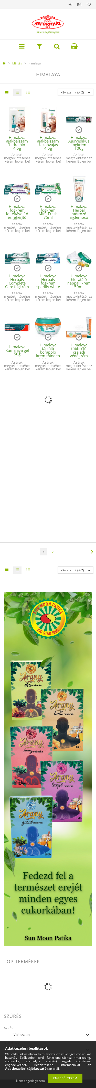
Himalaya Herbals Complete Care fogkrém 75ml (17, 283)
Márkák (17, 63)
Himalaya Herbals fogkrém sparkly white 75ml (48, 283)
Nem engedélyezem (30, 1080)
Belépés (70, 4)
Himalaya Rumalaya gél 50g (17, 350)
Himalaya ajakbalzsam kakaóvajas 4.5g (48, 143)
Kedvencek (89, 4)
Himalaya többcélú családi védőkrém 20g (79, 352)
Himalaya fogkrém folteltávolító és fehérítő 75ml (17, 214)
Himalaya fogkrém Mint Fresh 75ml (48, 212)
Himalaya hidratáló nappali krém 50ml (79, 281)
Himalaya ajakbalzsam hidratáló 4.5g (17, 143)
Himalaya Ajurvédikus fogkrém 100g (78, 143)
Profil (79, 4)
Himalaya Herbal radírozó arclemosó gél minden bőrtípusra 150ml (79, 217)
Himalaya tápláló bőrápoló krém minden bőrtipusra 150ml (48, 354)
